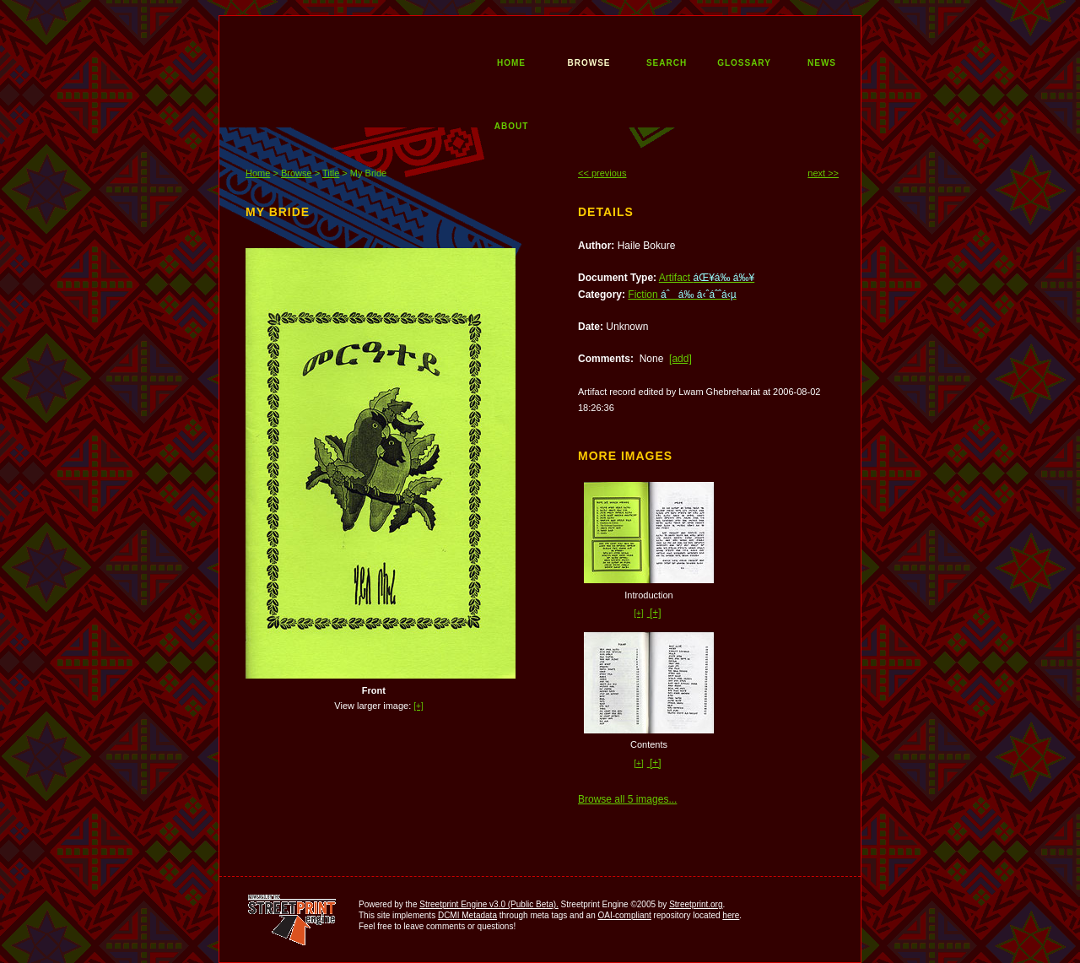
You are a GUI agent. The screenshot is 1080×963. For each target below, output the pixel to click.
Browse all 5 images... (627, 799)
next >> (823, 173)
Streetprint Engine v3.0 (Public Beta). (489, 904)
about (511, 125)
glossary (744, 61)
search (666, 61)
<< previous (602, 173)
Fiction (682, 294)
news (821, 61)
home (511, 61)
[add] (680, 359)
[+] (418, 706)
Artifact (706, 278)
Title (330, 173)
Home (258, 173)
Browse (296, 173)
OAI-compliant (624, 915)
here (730, 915)
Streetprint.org (695, 904)
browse (589, 61)
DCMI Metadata (467, 915)
